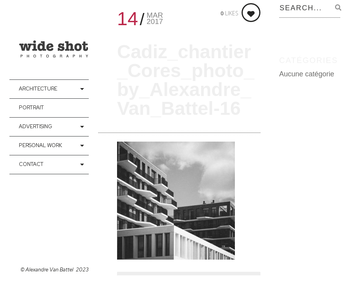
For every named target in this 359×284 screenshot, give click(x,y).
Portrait (31, 107)
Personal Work (40, 145)
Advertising (35, 126)
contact (31, 164)
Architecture (38, 88)
